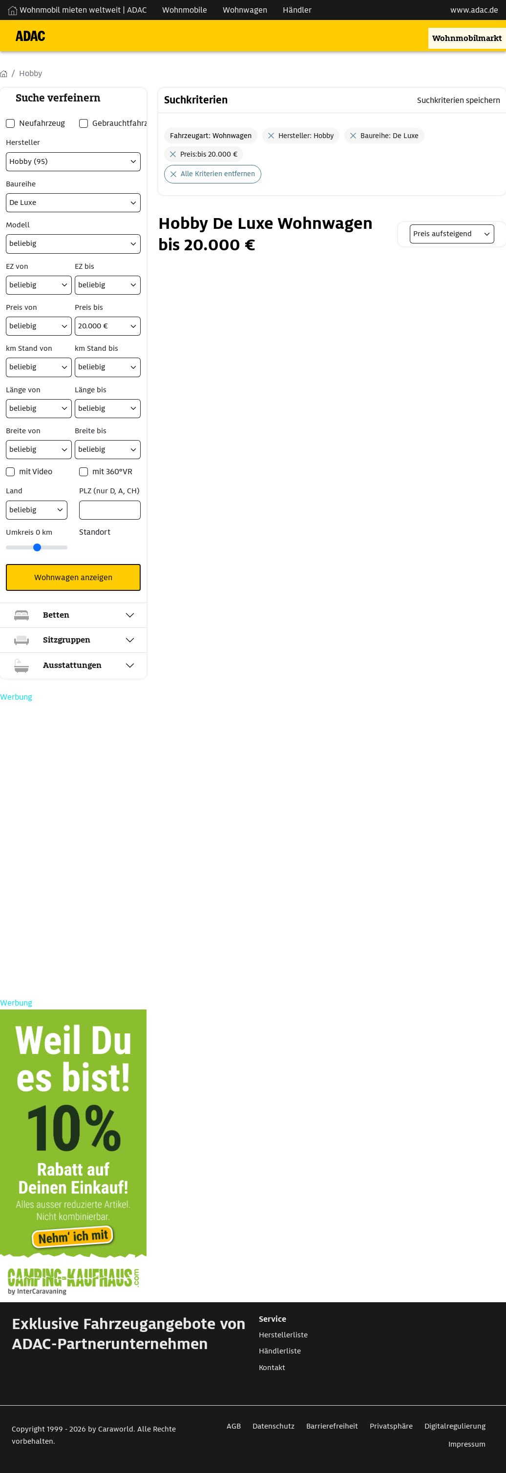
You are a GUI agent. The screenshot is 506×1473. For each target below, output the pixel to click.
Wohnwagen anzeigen (73, 577)
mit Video (35, 471)
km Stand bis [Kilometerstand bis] (96, 348)
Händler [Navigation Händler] (297, 10)
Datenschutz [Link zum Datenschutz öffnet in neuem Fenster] (274, 1426)
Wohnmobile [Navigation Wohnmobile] (184, 10)
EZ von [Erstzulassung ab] (17, 266)
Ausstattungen (57, 666)
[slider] (36, 547)
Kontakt (272, 1367)
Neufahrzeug (42, 123)
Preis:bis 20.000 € (208, 154)
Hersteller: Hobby (306, 135)
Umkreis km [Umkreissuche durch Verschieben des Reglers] (29, 532)
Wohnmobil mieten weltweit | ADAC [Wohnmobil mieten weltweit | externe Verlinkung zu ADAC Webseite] (77, 10)
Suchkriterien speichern (458, 100)
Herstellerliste (283, 1335)
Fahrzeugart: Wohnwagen (211, 135)
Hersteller (23, 142)
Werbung (16, 697)
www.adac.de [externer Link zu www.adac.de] (474, 10)
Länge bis (90, 390)
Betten (40, 615)
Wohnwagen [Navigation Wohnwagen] (245, 10)
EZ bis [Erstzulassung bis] (84, 266)
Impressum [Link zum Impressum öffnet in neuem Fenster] (466, 1444)
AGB (234, 1426)
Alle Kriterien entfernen (218, 173)
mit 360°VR (112, 471)
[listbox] (452, 233)
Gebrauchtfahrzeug (126, 123)
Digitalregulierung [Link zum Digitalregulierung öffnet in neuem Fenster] (454, 1426)
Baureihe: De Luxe (389, 135)
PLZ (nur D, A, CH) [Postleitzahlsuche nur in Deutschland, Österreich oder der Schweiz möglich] (109, 491)
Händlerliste (280, 1351)
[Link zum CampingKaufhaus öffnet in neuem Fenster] (73, 1155)
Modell (18, 225)
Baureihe (21, 184)
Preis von (21, 307)
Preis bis (89, 307)
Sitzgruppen (51, 640)
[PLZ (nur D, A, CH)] (110, 510)
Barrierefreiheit (332, 1426)
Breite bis (90, 431)
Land (14, 491)
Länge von (23, 390)
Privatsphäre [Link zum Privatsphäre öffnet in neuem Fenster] (391, 1426)
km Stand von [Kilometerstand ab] (29, 348)
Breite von (23, 431)
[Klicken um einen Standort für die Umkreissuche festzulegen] (94, 551)
